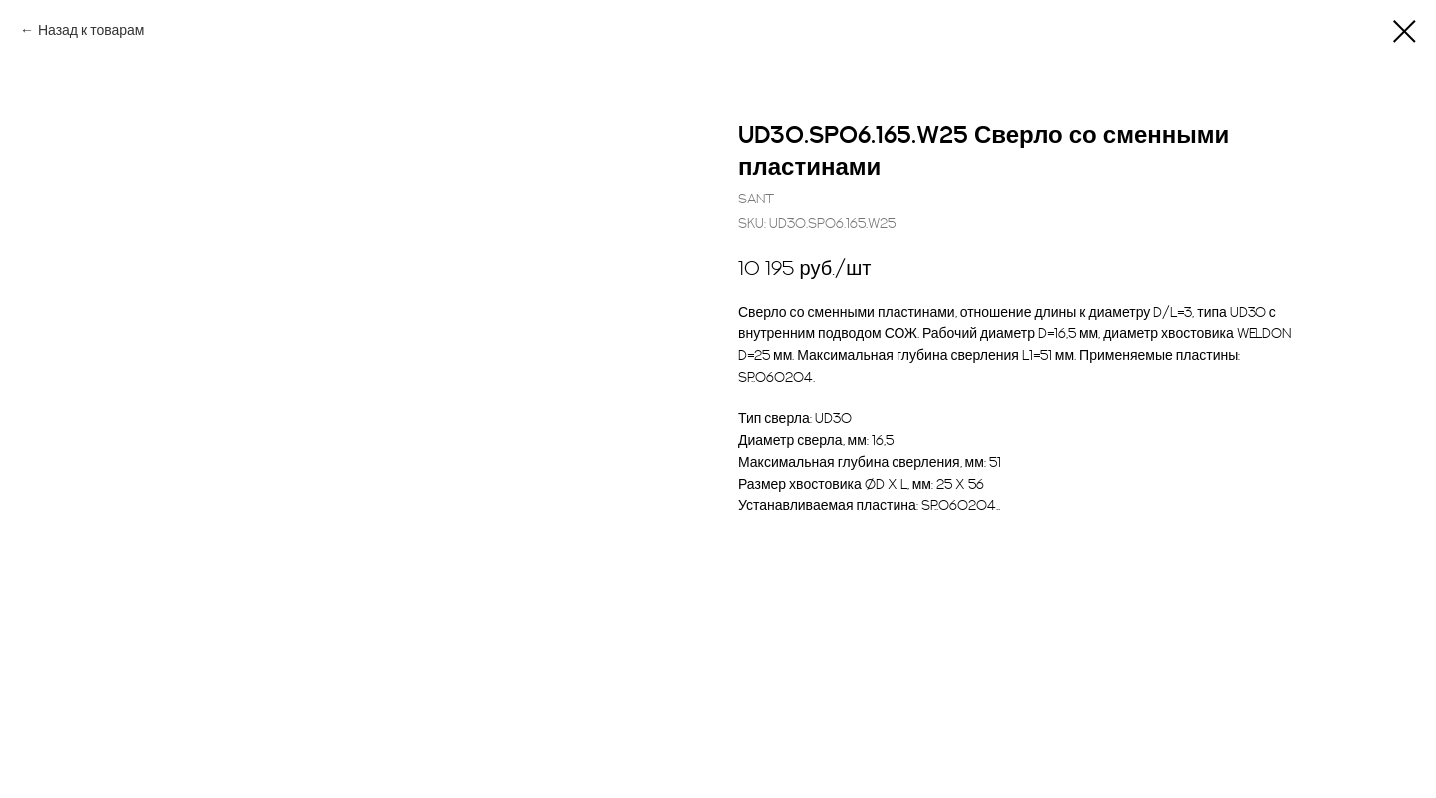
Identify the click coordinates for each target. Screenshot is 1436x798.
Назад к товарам (91, 30)
